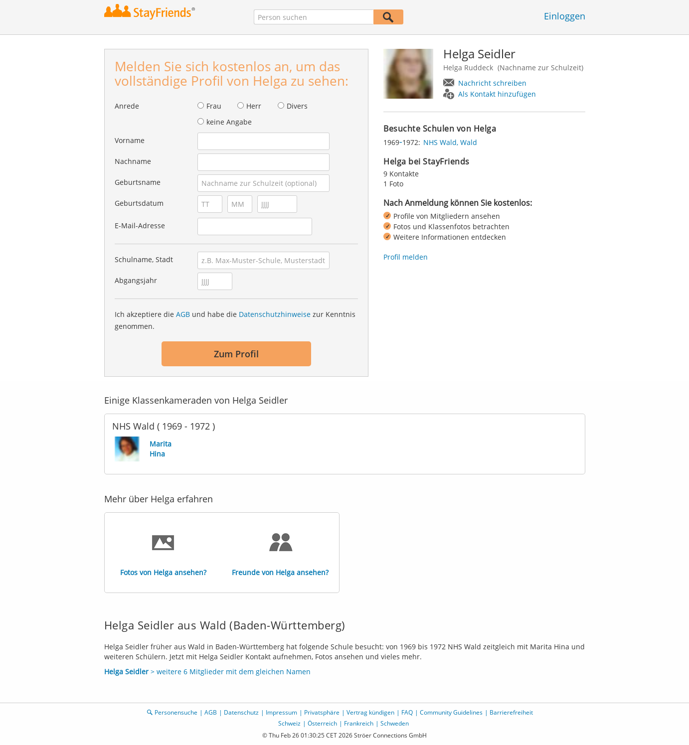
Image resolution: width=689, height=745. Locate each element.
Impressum (281, 712)
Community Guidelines (451, 712)
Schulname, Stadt (144, 259)
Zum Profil (236, 354)
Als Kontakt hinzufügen (497, 94)
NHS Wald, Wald (450, 142)
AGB (183, 314)
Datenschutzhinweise (275, 314)
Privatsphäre (322, 712)
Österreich (322, 723)
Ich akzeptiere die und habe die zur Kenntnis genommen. (235, 320)
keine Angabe (229, 122)
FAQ (407, 712)
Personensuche (176, 712)
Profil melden (405, 257)
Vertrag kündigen (370, 712)
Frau (213, 106)
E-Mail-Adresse (140, 225)
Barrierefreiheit (511, 712)
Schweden (394, 723)
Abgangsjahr (136, 280)
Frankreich (358, 723)
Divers (297, 106)
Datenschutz (241, 712)
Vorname (130, 140)
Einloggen (564, 16)
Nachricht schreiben (492, 83)
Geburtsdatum (139, 203)
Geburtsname (138, 182)
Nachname (133, 161)
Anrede (127, 106)
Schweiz (289, 723)
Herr (253, 106)
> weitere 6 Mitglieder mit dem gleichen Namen (207, 671)
